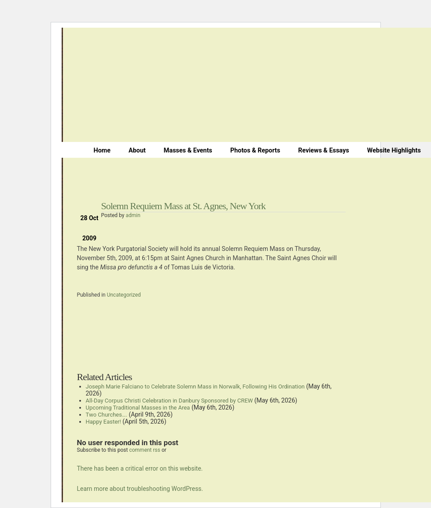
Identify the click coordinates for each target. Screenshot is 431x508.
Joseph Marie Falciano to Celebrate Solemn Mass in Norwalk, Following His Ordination (195, 386)
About (137, 150)
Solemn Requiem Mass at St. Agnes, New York (183, 205)
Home (102, 150)
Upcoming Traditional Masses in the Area (138, 407)
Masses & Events (188, 150)
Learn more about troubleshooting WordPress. (140, 488)
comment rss (144, 450)
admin (132, 215)
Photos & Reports (255, 150)
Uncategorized (124, 295)
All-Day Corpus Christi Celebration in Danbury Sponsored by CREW (169, 400)
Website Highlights (394, 150)
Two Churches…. (107, 414)
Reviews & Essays (323, 150)
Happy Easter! (103, 421)
